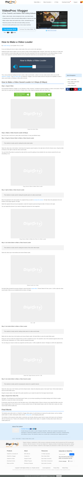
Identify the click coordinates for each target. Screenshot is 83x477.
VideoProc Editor (11, 458)
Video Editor (18, 438)
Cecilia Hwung (6, 45)
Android (14, 32)
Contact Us (26, 456)
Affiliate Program (28, 461)
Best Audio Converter (46, 463)
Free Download (8, 29)
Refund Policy (65, 467)
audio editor (34, 288)
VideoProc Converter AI (12, 453)
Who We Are (27, 453)
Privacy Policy (56, 467)
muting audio (29, 414)
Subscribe (72, 454)
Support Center (27, 458)
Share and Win (10, 463)
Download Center (66, 2)
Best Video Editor (46, 456)
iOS (9, 32)
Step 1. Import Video (72, 79)
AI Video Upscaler (46, 453)
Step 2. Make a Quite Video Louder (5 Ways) (73, 82)
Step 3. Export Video (72, 85)
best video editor (17, 76)
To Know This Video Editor (26, 29)
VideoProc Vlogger (6, 76)
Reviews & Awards (28, 463)
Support (75, 2)
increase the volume (38, 199)
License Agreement (46, 467)
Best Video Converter (46, 458)
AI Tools (56, 2)
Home (13, 438)
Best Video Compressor (47, 461)
